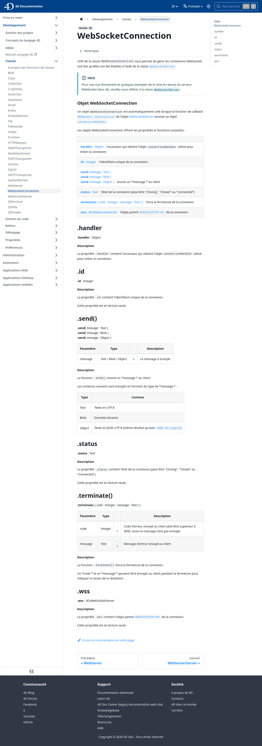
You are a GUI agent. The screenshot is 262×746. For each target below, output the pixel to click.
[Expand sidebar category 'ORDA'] (56, 48)
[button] (32, 225)
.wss (216, 61)
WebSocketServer (141, 117)
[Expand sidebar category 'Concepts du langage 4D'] (56, 40)
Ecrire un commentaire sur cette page (105, 640)
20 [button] (173, 6)
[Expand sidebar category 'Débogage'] (56, 232)
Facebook (30, 704)
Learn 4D (103, 699)
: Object (91, 147)
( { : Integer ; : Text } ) (111, 202)
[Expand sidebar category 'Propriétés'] (56, 240)
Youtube (29, 716)
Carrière (177, 710)
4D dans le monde (183, 704)
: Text (89, 192)
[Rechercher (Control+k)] (236, 6)
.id (215, 37)
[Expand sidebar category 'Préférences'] (56, 247)
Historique (91, 51)
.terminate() (221, 55)
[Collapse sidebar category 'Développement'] (56, 25)
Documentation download (115, 693)
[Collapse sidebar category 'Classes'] (56, 61)
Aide (100, 728)
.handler (219, 31)
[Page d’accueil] (81, 19)
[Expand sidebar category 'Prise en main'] (56, 17)
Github (28, 722)
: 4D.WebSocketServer (98, 212)
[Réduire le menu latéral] (31, 671)
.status (218, 49)
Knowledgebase (108, 710)
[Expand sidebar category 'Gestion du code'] (56, 219)
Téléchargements (109, 716)
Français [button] (191, 6)
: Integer (88, 162)
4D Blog (28, 693)
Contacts (177, 699)
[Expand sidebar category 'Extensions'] (56, 262)
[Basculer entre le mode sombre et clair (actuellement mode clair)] (208, 6)
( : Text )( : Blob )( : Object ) (97, 177)
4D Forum (30, 699)
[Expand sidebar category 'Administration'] (56, 255)
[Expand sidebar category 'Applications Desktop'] (56, 278)
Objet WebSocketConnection (227, 23)
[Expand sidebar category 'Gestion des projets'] (56, 32)
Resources (104, 722)
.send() (218, 43)
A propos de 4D (182, 693)
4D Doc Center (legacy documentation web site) (130, 704)
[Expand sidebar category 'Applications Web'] (56, 270)
